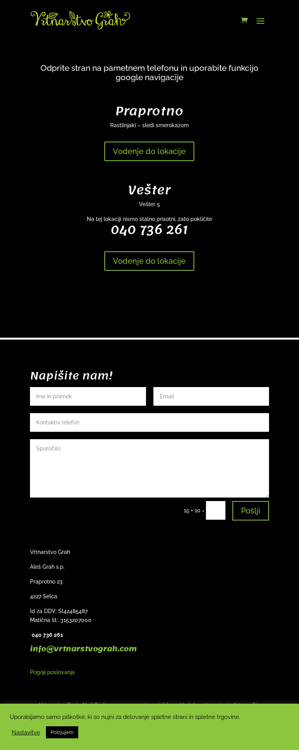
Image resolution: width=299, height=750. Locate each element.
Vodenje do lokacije (149, 151)
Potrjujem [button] (62, 732)
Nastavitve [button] (26, 732)
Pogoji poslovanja (52, 672)
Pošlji (250, 510)
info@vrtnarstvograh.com (83, 649)
